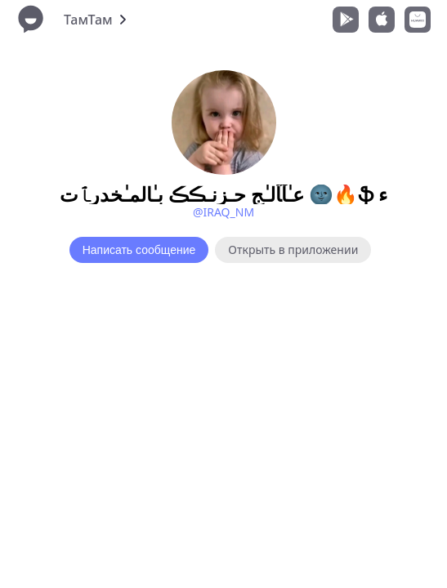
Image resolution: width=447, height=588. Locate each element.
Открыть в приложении (293, 249)
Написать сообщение (139, 249)
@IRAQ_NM (223, 212)
